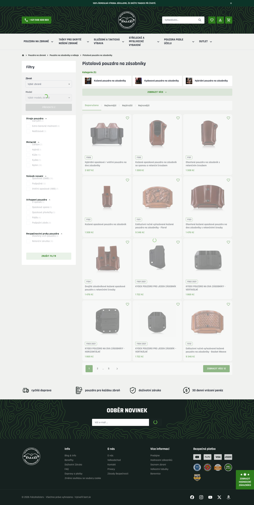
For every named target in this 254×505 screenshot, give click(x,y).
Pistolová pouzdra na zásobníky (97, 55)
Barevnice (155, 473)
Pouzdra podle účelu (179, 41)
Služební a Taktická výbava (109, 41)
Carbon (37, 147)
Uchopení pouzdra (38, 199)
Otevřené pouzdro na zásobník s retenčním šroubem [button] (203, 164)
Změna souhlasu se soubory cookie (83, 478)
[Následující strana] (117, 368)
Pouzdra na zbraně (39, 41)
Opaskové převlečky (43, 215)
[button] (36, 20)
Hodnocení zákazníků (161, 460)
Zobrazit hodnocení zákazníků (245, 480)
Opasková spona (42, 210)
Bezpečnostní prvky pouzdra (44, 233)
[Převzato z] (200, 20)
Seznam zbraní (158, 464)
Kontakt (112, 464)
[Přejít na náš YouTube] (210, 497)
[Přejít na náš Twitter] (219, 497)
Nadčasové (39, 134)
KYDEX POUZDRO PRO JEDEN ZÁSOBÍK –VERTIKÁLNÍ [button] (155, 350)
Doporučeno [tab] (92, 105)
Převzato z (48, 107)
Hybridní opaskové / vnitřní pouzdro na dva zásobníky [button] (106, 164)
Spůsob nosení (36, 176)
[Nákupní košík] (228, 20)
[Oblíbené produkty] (211, 20)
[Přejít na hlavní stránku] (23, 55)
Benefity (69, 460)
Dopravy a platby (73, 473)
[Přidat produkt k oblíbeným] (127, 118)
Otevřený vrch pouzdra (45, 239)
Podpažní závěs (41, 225)
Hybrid (36, 152)
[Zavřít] (231, 3)
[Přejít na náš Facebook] (192, 497)
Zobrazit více (157, 92)
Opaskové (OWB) (42, 181)
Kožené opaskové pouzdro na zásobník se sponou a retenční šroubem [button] (156, 164)
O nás (110, 455)
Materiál (33, 142)
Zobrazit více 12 (216, 368)
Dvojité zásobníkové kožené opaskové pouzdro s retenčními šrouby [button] (105, 288)
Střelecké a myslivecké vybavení (144, 41)
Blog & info (70, 455)
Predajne (155, 455)
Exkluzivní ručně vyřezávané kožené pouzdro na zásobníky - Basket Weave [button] (206, 350)
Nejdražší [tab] (127, 105)
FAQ (67, 469)
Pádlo (36, 220)
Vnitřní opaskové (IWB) (45, 191)
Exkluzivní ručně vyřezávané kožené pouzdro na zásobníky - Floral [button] (154, 226)
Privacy (111, 469)
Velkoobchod (114, 460)
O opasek (38, 205)
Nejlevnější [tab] (110, 105)
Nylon (37, 168)
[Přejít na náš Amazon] (228, 497)
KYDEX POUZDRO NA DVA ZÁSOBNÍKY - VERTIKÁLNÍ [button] (205, 288)
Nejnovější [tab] (144, 105)
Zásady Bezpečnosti (118, 473)
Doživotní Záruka (73, 464)
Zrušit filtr (48, 256)
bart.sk (87, 497)
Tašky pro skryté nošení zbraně (74, 41)
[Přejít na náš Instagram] (201, 497)
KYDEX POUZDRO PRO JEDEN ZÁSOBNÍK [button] (155, 286)
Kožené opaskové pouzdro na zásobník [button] (105, 224)
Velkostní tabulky (159, 469)
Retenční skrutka (42, 244)
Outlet (206, 41)
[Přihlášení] (220, 20)
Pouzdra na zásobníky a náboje (64, 55)
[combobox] (49, 84)
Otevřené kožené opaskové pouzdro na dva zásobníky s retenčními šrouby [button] (206, 226)
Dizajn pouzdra (36, 118)
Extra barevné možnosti (46, 129)
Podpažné (39, 186)
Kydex (36, 163)
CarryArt (38, 123)
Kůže (36, 157)
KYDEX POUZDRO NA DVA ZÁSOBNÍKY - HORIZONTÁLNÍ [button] (105, 350)
